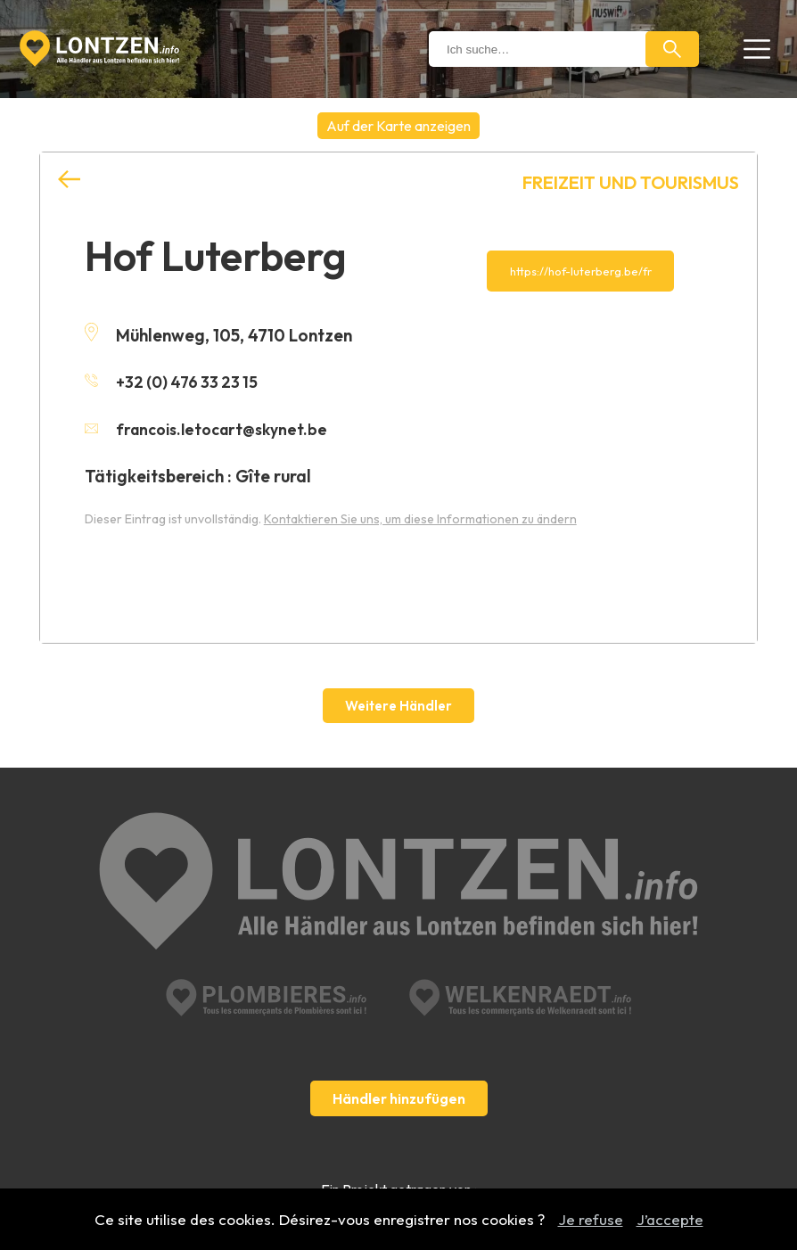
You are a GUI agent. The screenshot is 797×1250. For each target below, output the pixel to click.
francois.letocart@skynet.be (212, 428)
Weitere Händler (398, 705)
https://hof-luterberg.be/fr (581, 271)
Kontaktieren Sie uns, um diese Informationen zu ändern (420, 517)
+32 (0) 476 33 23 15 (175, 381)
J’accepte (670, 1219)
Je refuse (590, 1219)
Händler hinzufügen (399, 1038)
